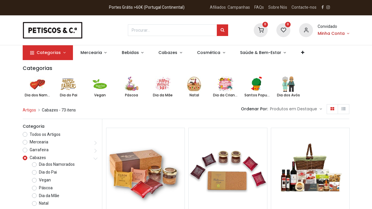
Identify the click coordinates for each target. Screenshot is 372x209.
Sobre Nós (278, 7)
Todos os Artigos (45, 134)
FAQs (259, 7)
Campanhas (239, 7)
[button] (303, 52)
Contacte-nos (303, 7)
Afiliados (218, 7)
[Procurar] (222, 30)
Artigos (29, 110)
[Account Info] (333, 34)
